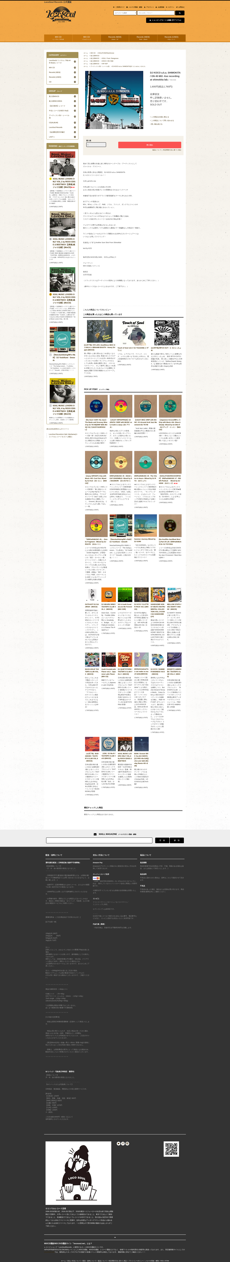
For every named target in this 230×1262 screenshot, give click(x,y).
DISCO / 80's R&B (107, 61)
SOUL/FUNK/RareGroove (106, 53)
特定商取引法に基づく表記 (172, 150)
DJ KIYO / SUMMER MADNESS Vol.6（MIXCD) (158, 671)
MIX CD (58, 38)
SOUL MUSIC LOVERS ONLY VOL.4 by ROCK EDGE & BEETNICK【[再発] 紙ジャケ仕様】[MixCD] (64, 410)
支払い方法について (74, 1261)
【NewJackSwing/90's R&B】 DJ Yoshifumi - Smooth (121, 540)
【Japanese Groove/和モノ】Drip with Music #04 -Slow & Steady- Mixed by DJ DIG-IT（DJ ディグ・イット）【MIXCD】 (170, 425)
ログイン (171, 7)
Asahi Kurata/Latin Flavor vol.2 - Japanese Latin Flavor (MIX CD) (108, 672)
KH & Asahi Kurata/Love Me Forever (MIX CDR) (125, 606)
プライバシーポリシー (135, 1261)
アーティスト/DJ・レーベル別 (100, 66)
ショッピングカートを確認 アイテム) (164, 20)
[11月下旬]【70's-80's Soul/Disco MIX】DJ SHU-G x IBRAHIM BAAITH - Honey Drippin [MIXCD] (99, 347)
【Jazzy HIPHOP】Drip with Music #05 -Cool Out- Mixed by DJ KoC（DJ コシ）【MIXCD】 (96, 479)
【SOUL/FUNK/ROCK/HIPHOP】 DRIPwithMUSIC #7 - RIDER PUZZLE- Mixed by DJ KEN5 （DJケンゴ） (170, 479)
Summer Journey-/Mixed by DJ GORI (145, 540)
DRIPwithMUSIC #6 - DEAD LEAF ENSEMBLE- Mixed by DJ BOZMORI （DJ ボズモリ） (121, 478)
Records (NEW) (115, 38)
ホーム (86, 53)
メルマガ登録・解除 (135, 7)
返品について (156, 150)
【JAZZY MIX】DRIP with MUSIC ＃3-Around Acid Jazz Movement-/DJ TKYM (145, 422)
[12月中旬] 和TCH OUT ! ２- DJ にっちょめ (166, 349)
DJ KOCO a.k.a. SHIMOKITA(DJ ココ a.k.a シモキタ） (129, 66)
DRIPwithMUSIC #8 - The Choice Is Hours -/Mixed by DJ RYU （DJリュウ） (145, 478)
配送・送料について (89, 1261)
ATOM (167, 1261)
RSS (162, 1261)
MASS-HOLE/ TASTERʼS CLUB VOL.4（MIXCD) (92, 671)
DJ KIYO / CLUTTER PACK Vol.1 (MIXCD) (141, 606)
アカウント (150, 7)
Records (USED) (171, 38)
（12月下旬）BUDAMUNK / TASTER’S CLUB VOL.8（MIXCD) (92, 757)
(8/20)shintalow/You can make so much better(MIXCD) (141, 671)
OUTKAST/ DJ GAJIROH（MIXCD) (92, 605)
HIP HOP (105, 64)
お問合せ (181, 7)
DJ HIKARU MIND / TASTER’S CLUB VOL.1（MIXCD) (108, 606)
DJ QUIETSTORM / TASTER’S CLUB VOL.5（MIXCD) (125, 671)
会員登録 (161, 7)
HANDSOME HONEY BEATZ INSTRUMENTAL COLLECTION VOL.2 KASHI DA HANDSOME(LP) (158, 610)
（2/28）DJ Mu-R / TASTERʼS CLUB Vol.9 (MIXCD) (108, 756)
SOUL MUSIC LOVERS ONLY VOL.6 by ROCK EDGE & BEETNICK (125, 757)
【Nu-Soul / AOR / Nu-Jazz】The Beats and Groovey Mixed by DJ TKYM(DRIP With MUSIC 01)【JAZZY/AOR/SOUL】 (96, 425)
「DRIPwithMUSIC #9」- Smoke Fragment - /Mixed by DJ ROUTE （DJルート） (96, 541)
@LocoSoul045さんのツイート (57, 429)
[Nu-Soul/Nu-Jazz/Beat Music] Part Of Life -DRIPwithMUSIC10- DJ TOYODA (170, 541)
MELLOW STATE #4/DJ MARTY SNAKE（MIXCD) (174, 606)
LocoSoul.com (49, 1252)
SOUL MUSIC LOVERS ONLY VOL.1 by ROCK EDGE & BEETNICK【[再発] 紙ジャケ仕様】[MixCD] (64, 243)
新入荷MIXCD (95, 56)
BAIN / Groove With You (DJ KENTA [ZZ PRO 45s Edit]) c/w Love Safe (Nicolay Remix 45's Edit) (141, 760)
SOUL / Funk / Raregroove (110, 58)
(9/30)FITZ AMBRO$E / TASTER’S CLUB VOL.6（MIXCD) (174, 672)
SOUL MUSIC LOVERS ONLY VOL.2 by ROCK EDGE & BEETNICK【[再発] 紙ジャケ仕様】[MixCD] (64, 183)
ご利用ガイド (120, 7)
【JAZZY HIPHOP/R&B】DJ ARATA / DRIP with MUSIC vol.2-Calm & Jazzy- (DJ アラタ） (121, 423)
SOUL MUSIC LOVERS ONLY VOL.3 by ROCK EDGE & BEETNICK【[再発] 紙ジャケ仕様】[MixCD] (64, 298)
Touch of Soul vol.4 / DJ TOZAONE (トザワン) (133, 349)
